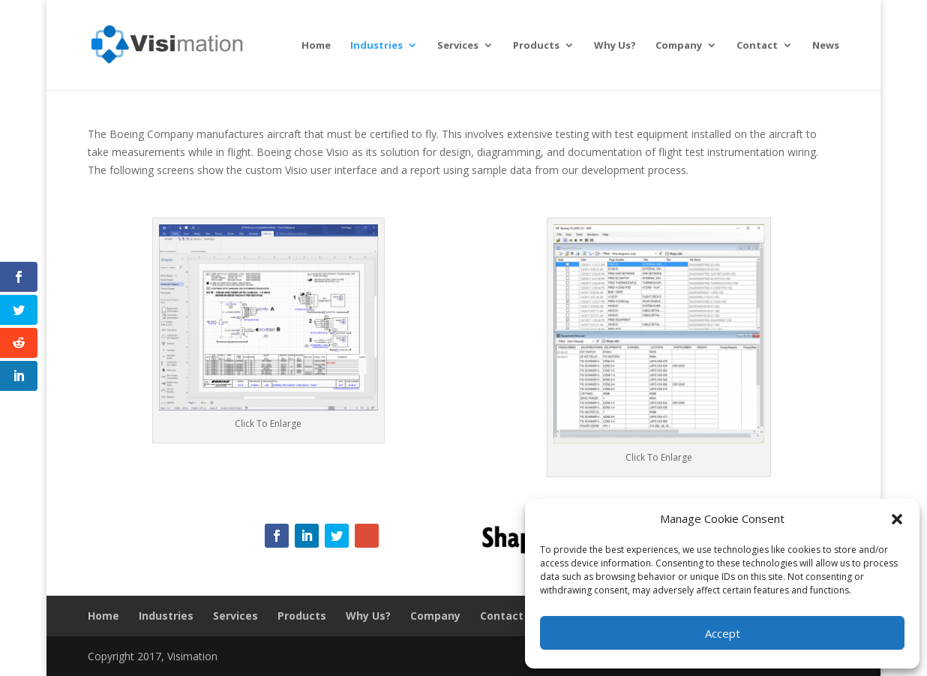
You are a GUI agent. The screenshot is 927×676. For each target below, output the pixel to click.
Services (457, 46)
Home (316, 46)
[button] (897, 519)
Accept (722, 633)
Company (679, 46)
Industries (376, 46)
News (825, 46)
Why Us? (615, 46)
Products (536, 46)
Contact (757, 46)
